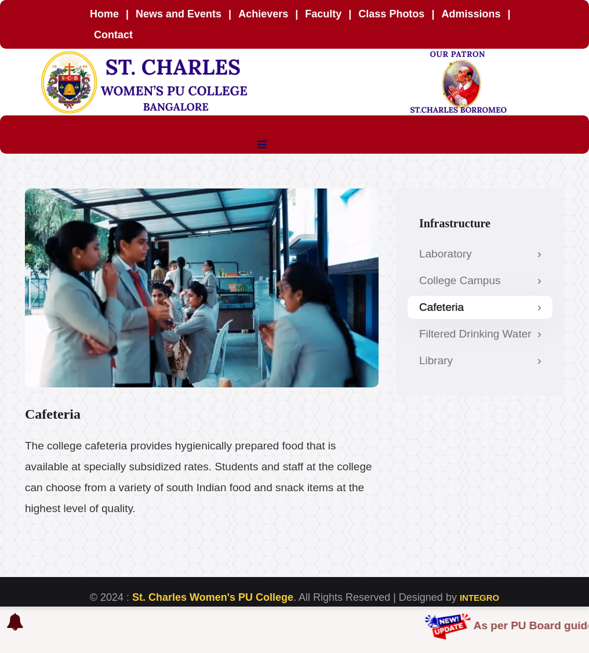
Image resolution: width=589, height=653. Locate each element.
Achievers (264, 14)
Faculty (324, 14)
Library (480, 360)
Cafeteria (480, 307)
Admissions (470, 14)
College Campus (480, 280)
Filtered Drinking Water (480, 334)
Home (104, 14)
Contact (113, 35)
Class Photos (391, 14)
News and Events (178, 14)
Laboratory (480, 254)
